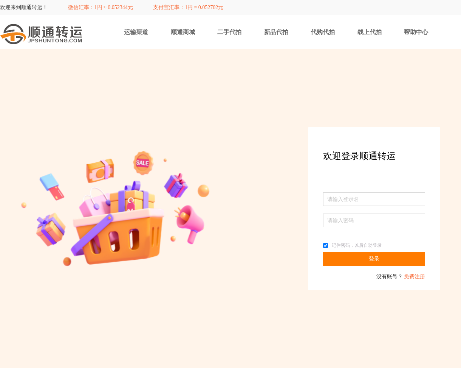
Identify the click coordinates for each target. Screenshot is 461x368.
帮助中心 (416, 32)
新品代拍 (276, 32)
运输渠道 (136, 32)
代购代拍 (323, 32)
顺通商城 (183, 32)
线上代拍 (369, 32)
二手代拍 (229, 32)
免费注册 (414, 276)
